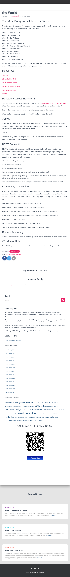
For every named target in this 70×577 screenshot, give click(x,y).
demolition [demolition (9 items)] (9, 409)
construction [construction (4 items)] (30, 406)
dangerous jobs (10, 254)
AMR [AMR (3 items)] (6, 403)
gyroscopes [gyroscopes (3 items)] (61, 409)
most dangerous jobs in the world (54, 103)
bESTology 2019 (15, 251)
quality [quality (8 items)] (51, 417)
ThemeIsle (41, 572)
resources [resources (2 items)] (15, 420)
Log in (35, 1)
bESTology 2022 (10, 378)
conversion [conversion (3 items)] (47, 406)
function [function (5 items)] (52, 410)
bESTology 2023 (10, 381)
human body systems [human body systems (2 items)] (9, 414)
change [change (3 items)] (60, 403)
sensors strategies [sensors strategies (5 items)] (27, 420)
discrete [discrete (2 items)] (23, 409)
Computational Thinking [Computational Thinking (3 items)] (19, 406)
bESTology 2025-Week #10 (13, 340)
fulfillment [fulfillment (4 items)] (46, 409)
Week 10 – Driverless (13, 530)
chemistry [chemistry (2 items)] (7, 406)
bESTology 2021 (10, 374)
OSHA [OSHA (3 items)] (46, 417)
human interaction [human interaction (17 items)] (25, 413)
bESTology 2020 (10, 371)
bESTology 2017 (10, 360)
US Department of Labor (10, 83)
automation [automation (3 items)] (37, 403)
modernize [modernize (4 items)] (16, 417)
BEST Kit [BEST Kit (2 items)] (56, 402)
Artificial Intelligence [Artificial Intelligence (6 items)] (16, 403)
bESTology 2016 (10, 357)
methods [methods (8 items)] (9, 417)
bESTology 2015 (10, 353)
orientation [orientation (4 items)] (40, 417)
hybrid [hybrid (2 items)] (37, 414)
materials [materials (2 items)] (61, 414)
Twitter (38, 569)
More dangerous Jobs (9, 90)
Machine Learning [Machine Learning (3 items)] (47, 414)
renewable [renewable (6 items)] (9, 420)
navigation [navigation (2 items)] (22, 417)
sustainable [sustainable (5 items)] (39, 420)
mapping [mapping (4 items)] (55, 414)
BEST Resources (7, 94)
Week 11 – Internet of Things (16, 510)
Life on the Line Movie (9, 79)
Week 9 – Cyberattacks (14, 550)
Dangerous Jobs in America (11, 86)
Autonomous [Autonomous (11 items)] (47, 402)
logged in (12, 285)
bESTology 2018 (10, 364)
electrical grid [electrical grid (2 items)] (28, 409)
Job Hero (5, 75)
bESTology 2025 (10, 388)
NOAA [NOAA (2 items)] (35, 417)
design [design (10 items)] (18, 409)
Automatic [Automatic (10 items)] (29, 402)
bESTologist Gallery (35, 458)
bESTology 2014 (10, 350)
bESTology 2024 (10, 385)
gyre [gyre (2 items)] (56, 409)
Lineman (18, 254)
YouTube (34, 569)
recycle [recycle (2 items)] (56, 417)
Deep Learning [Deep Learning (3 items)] (54, 406)
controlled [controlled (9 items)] (39, 406)
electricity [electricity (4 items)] (35, 409)
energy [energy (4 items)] (40, 409)
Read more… (53, 515)
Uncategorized (10, 392)
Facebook (31, 569)
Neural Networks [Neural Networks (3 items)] (29, 417)
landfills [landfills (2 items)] (40, 414)
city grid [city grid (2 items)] (11, 406)
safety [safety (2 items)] (19, 420)
